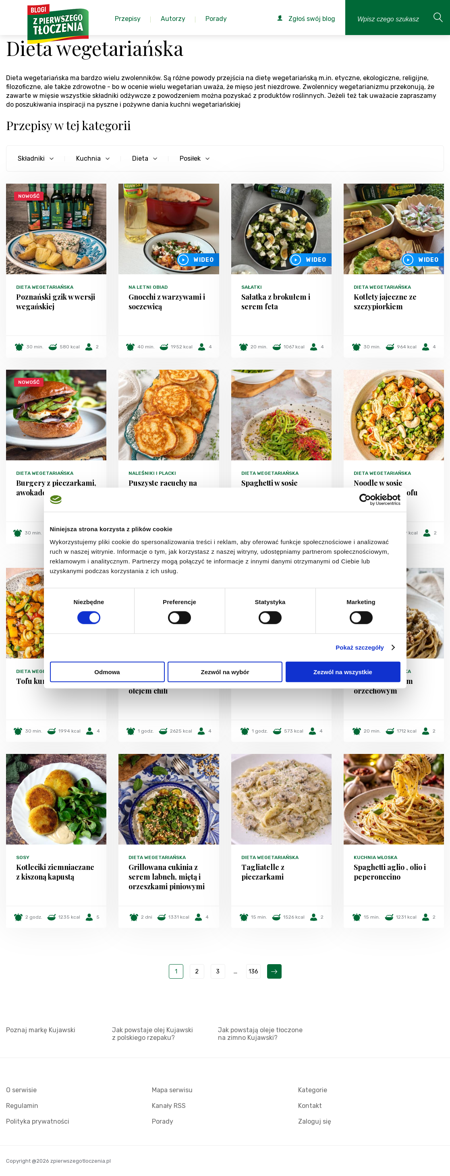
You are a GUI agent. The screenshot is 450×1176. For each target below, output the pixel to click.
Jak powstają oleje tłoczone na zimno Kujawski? (260, 1033)
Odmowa (107, 671)
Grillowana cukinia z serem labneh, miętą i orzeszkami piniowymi (167, 876)
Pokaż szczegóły (360, 647)
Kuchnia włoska (375, 857)
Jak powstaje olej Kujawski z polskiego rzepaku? (152, 1033)
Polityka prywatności (37, 1121)
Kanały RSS (169, 1106)
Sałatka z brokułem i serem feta (275, 301)
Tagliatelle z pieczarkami (262, 872)
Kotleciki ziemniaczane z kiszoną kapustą (55, 872)
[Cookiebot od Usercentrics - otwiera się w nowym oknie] (365, 500)
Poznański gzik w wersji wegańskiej (55, 301)
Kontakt (310, 1106)
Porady (162, 1121)
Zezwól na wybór (225, 671)
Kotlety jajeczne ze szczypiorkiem (385, 301)
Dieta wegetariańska (44, 287)
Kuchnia (88, 158)
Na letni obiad (148, 287)
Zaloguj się (314, 1121)
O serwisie (21, 1090)
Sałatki (251, 287)
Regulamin (22, 1106)
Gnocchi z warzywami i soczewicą (167, 301)
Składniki (31, 158)
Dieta (140, 158)
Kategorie (312, 1090)
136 (253, 971)
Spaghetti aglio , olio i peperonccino (390, 872)
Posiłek (190, 158)
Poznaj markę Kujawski (40, 1030)
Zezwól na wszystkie (342, 671)
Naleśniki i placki (152, 473)
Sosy (22, 857)
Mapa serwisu (172, 1090)
